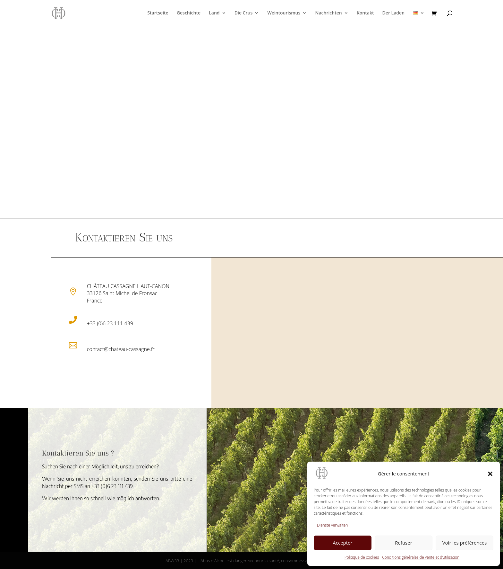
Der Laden (393, 13)
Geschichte (188, 13)
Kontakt (365, 13)
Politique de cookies (362, 557)
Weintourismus (283, 13)
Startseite (157, 13)
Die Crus (243, 13)
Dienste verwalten (332, 525)
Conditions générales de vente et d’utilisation (420, 557)
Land (214, 13)
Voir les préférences (464, 542)
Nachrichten (328, 13)
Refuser (403, 542)
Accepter (342, 542)
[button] (490, 474)
